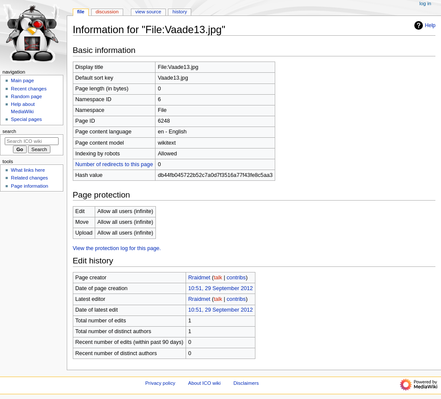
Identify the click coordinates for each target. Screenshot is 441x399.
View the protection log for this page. (117, 248)
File (80, 11)
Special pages (26, 119)
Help (424, 25)
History (180, 11)
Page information (29, 186)
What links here (28, 170)
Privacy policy (160, 383)
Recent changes (29, 88)
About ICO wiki (204, 383)
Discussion (107, 11)
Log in (425, 3)
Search (9, 131)
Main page (22, 80)
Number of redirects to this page (114, 164)
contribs (236, 278)
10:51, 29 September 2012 (220, 288)
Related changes (29, 177)
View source (148, 11)
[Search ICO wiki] (32, 141)
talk (218, 278)
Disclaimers (246, 383)
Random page (26, 96)
